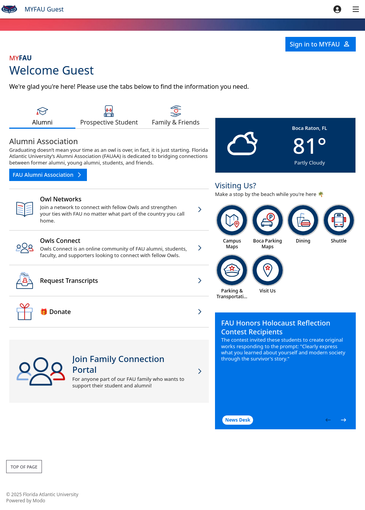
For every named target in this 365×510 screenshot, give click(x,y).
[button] (337, 9)
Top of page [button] (23, 467)
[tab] (42, 115)
